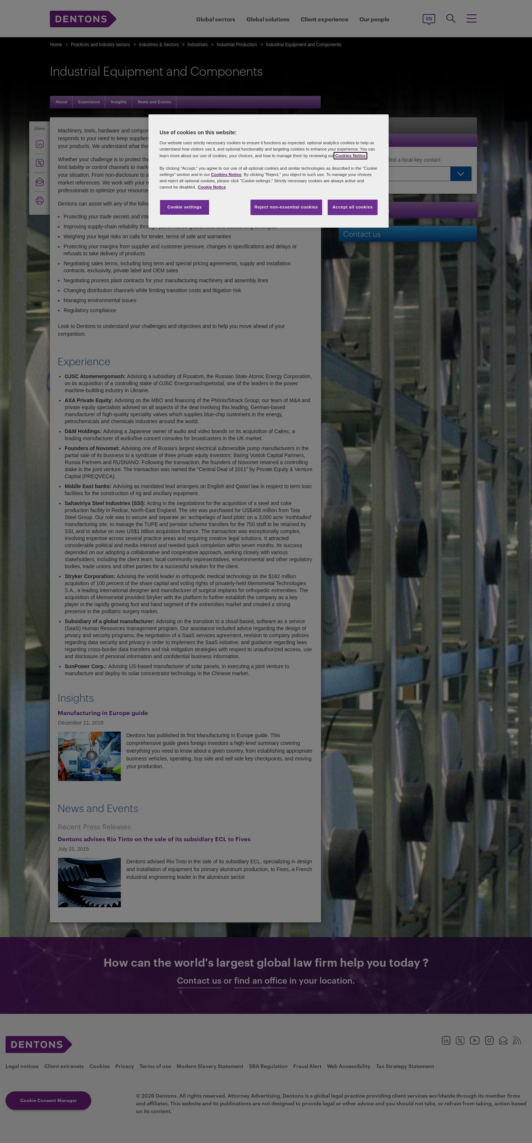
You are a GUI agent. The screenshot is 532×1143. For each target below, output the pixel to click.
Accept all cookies (352, 207)
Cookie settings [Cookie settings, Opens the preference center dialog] (184, 207)
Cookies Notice (350, 155)
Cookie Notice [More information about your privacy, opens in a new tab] (212, 187)
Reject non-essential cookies (286, 207)
